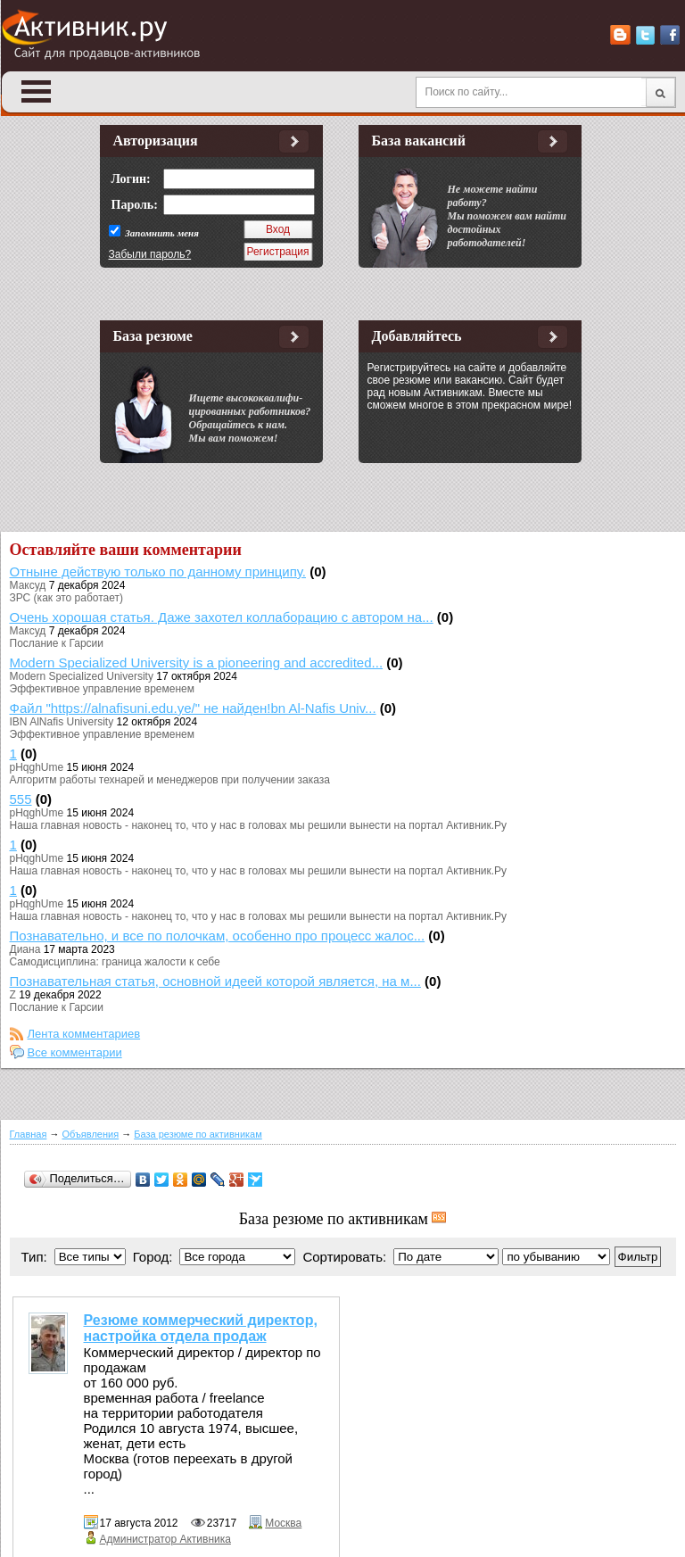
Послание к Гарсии (56, 643)
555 (21, 799)
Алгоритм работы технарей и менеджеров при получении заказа (170, 780)
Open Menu (36, 91)
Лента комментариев (84, 1033)
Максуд (28, 585)
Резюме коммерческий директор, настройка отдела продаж (201, 1328)
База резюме (153, 336)
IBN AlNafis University (62, 722)
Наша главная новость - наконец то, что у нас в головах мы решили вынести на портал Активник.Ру (259, 825)
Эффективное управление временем (102, 689)
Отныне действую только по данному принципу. (158, 571)
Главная (28, 1134)
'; (556, 1256)
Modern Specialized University (81, 676)
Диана (25, 949)
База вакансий (419, 140)
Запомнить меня (161, 233)
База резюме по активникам (198, 1134)
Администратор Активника (165, 1539)
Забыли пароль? (150, 254)
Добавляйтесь (417, 336)
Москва (283, 1523)
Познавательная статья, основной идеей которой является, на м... (215, 981)
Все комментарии (75, 1052)
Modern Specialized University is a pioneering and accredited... (197, 662)
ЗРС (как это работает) (67, 598)
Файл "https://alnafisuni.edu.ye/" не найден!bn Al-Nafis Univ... (193, 708)
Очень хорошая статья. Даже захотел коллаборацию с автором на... (221, 617)
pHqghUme (37, 767)
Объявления (91, 1134)
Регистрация (277, 251)
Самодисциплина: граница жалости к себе (115, 962)
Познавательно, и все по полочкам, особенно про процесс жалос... (217, 935)
